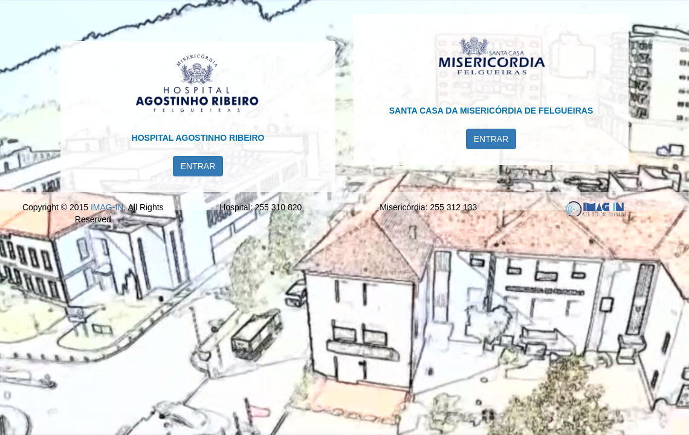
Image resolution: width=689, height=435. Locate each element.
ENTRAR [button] (198, 194)
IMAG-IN (107, 408)
